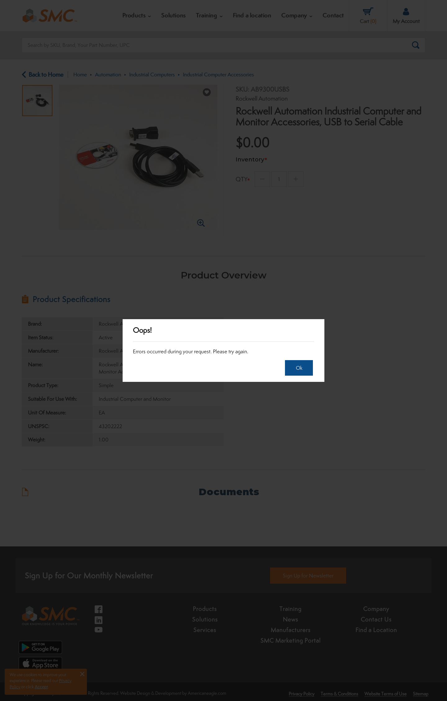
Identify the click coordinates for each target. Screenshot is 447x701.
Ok (297, 367)
